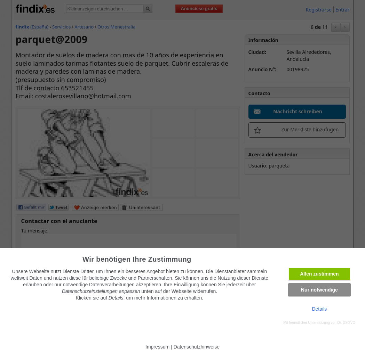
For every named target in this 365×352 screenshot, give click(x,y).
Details (319, 309)
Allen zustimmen (319, 274)
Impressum (157, 347)
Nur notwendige (319, 290)
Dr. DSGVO (347, 323)
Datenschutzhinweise (197, 347)
